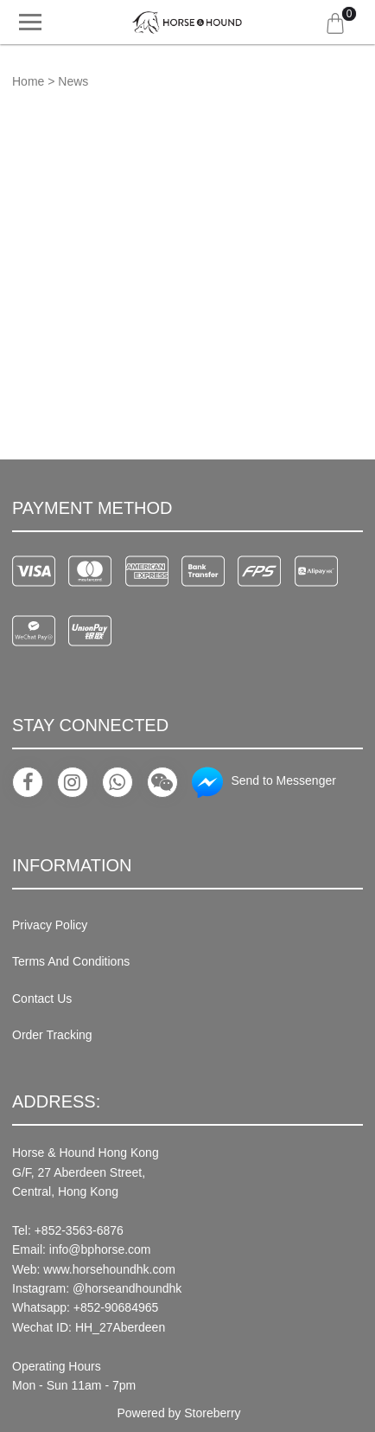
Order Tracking (52, 1035)
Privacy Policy (49, 925)
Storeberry (212, 1413)
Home (28, 81)
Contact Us (42, 998)
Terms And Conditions (71, 961)
